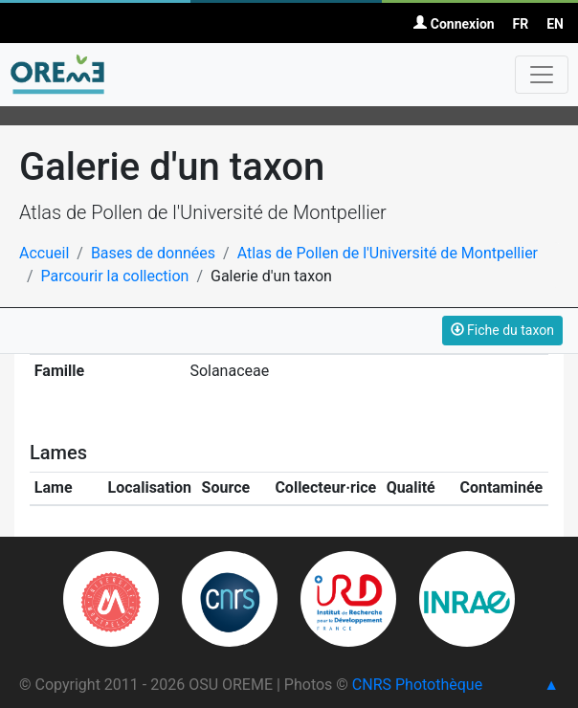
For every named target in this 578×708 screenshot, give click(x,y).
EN (555, 24)
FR (521, 24)
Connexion (453, 24)
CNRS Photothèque (417, 684)
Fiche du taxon (502, 330)
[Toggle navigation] (541, 74)
